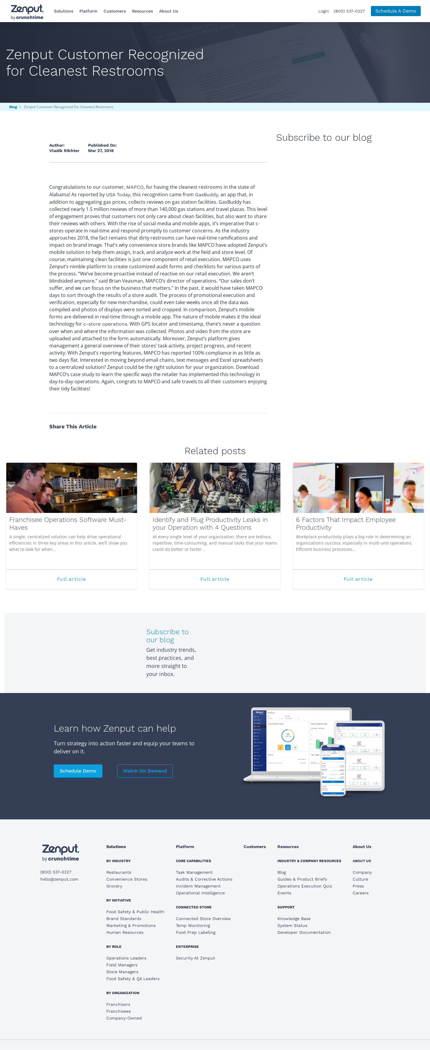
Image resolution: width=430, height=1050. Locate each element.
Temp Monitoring (193, 925)
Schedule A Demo (395, 11)
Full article (86, 582)
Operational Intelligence (200, 892)
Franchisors (118, 1004)
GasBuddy (206, 194)
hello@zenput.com (59, 879)
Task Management (194, 872)
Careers (360, 892)
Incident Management (198, 886)
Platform (88, 11)
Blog (13, 107)
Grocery (114, 886)
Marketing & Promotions (131, 925)
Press (358, 886)
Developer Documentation (304, 932)
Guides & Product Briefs (302, 879)
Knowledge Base (294, 918)
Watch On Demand (145, 771)
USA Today (118, 194)
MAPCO (135, 187)
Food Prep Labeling (195, 932)
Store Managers (122, 971)
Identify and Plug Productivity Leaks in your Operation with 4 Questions (210, 523)
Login (323, 11)
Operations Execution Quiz (304, 886)
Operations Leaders (126, 958)
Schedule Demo (78, 771)
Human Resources (124, 932)
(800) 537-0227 (349, 11)
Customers (115, 11)
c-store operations (105, 324)
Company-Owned (124, 1018)
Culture (360, 879)
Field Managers (121, 964)
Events (284, 892)
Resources (142, 11)
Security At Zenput (195, 958)
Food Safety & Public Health (135, 911)
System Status (292, 925)
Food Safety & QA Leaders (132, 978)
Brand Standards (123, 918)
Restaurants (118, 872)
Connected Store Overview (203, 918)
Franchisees (118, 1011)
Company (362, 872)
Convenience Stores (126, 879)
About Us (168, 11)
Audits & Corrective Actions (204, 879)
